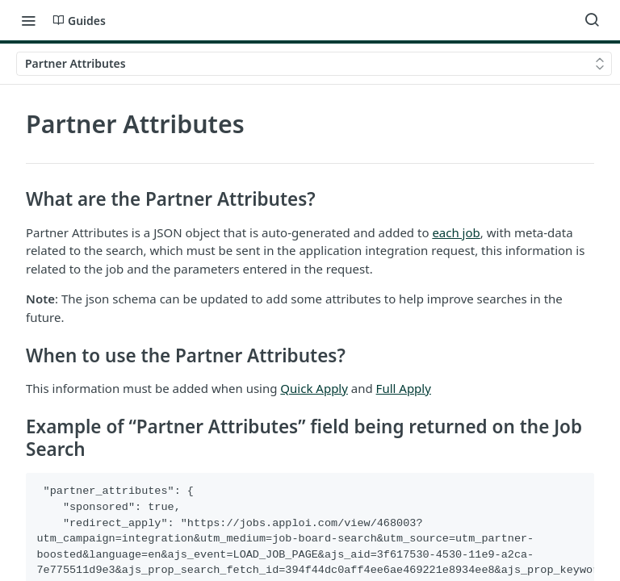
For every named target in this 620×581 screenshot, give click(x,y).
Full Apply (403, 388)
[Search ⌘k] (592, 20)
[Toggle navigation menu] (28, 20)
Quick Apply (314, 388)
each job (456, 232)
